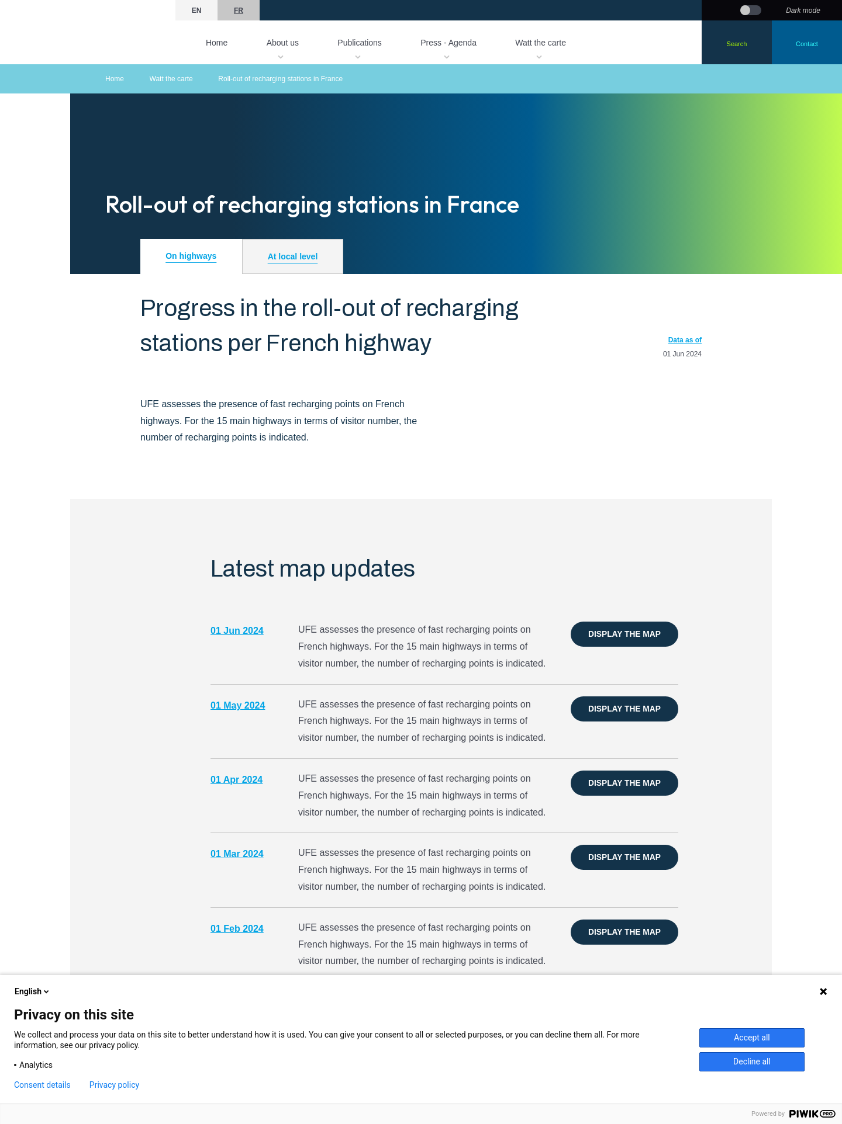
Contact (807, 43)
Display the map (624, 634)
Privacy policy (114, 1085)
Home (216, 42)
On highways (190, 256)
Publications (359, 42)
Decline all (752, 1061)
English (33, 991)
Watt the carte (540, 42)
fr (238, 10)
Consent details (42, 1085)
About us (283, 42)
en (197, 10)
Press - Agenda (448, 42)
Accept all (752, 1037)
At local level (293, 256)
